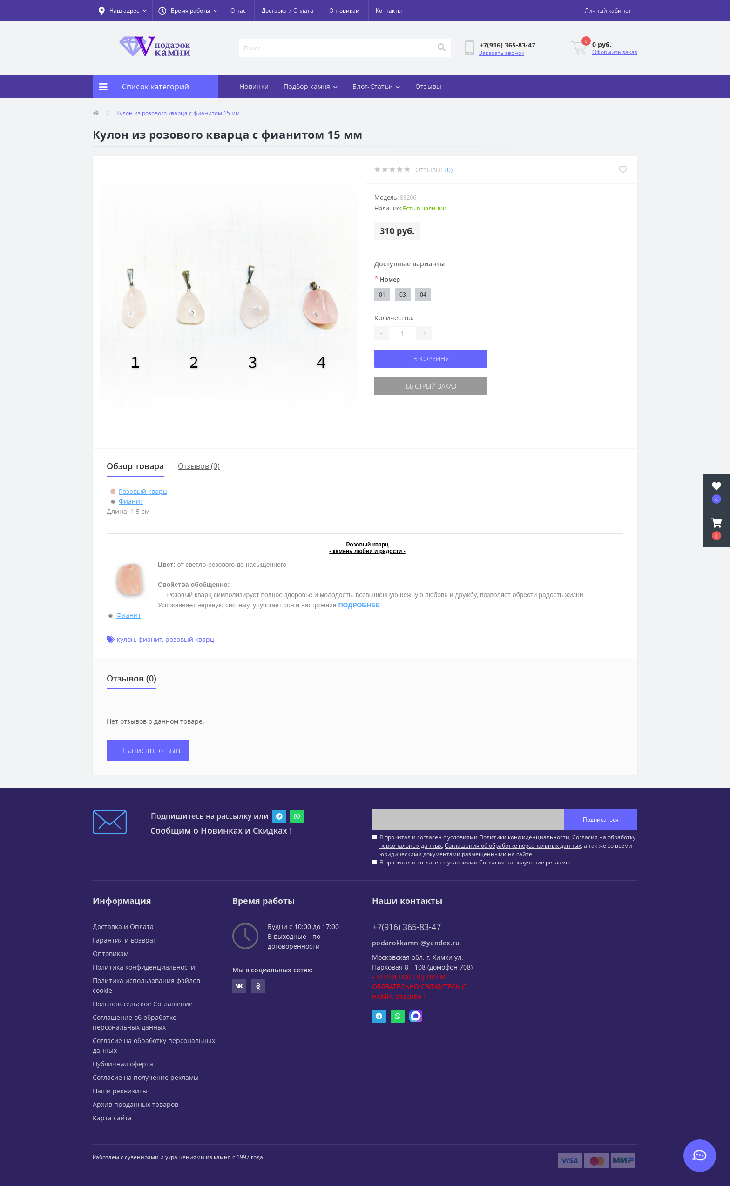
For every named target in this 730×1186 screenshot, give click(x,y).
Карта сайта (112, 1117)
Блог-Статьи (376, 86)
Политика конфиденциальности (144, 967)
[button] (187, 10)
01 (382, 294)
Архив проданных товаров (135, 1104)
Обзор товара (135, 466)
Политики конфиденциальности (524, 837)
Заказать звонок (501, 53)
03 (402, 294)
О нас (238, 10)
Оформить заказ (614, 52)
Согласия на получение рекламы (524, 862)
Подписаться (601, 819)
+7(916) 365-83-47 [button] (406, 927)
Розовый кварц (143, 491)
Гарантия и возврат (124, 940)
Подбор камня (311, 86)
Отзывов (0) (199, 466)
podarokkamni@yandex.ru (416, 942)
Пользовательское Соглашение (143, 1003)
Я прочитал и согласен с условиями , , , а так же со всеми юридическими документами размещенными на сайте (507, 845)
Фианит (131, 501)
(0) (449, 169)
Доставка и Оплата (287, 10)
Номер (387, 279)
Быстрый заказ (431, 386)
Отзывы (428, 86)
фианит (150, 639)
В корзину (431, 358)
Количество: (394, 317)
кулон (126, 639)
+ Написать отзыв (148, 750)
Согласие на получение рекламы (146, 1077)
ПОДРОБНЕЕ (359, 605)
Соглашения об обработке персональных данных (513, 845)
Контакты (389, 10)
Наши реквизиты (120, 1090)
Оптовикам (344, 10)
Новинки (254, 86)
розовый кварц (189, 639)
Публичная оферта (123, 1063)
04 (423, 294)
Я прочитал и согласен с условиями (474, 862)
